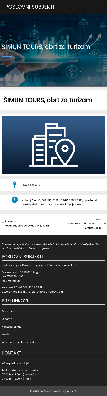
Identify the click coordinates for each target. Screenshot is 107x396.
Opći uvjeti (70, 391)
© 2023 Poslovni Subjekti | (46, 391)
